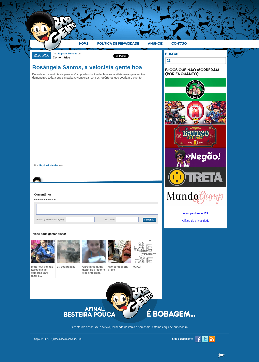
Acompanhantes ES (195, 213)
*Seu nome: (109, 219)
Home (83, 43)
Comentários (61, 57)
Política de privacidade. (195, 220)
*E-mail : (50, 219)
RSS (212, 339)
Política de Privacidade (118, 43)
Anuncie (155, 43)
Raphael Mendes (67, 53)
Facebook (198, 339)
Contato (179, 43)
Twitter (205, 339)
